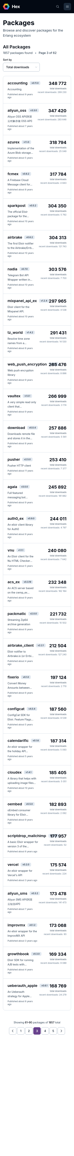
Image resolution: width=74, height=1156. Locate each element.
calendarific (18, 740)
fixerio (13, 677)
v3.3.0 (33, 110)
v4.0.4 (32, 708)
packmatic (17, 613)
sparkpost (17, 205)
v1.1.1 (20, 550)
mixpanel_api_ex (22, 301)
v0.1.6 (36, 740)
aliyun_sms (17, 893)
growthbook (18, 954)
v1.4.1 (28, 772)
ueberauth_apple (22, 985)
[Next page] (61, 1031)
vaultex (14, 396)
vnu (11, 550)
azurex (14, 142)
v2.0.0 (33, 613)
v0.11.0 (35, 83)
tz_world (15, 332)
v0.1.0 (26, 677)
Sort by (7, 59)
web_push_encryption (27, 364)
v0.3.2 (34, 893)
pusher (14, 459)
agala (12, 487)
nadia (12, 269)
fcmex (13, 174)
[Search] (57, 6)
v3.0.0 (24, 486)
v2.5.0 (27, 459)
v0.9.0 (31, 518)
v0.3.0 (36, 953)
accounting (18, 83)
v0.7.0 (24, 269)
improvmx (16, 925)
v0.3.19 (27, 581)
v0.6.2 (26, 173)
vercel (13, 864)
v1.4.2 (30, 332)
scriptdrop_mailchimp (27, 836)
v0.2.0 (25, 864)
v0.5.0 (29, 804)
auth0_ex (16, 518)
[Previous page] (12, 1031)
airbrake (15, 237)
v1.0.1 (27, 396)
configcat (16, 709)
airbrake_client (21, 645)
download (16, 427)
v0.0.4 (32, 427)
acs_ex (14, 582)
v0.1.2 (32, 925)
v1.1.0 (26, 142)
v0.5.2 (33, 205)
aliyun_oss (17, 110)
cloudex (15, 772)
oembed (15, 804)
